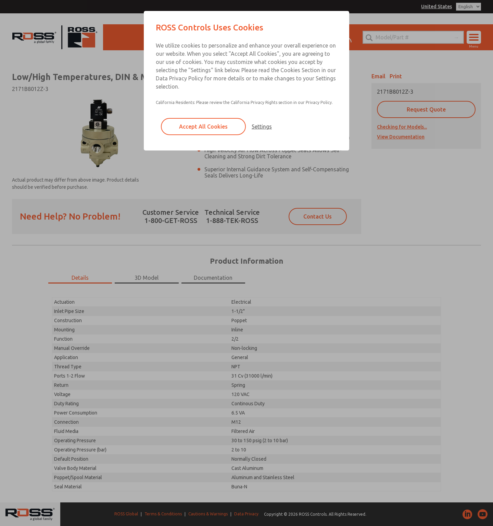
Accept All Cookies (203, 126)
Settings (262, 126)
